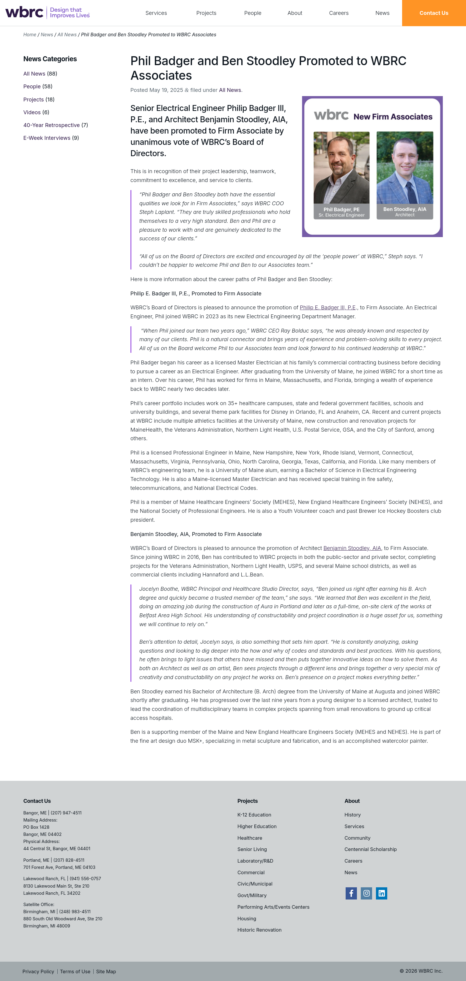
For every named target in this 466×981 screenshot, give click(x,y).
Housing (246, 919)
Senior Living (252, 849)
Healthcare (249, 838)
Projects (206, 13)
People (253, 13)
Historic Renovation (259, 930)
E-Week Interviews (46, 138)
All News (67, 34)
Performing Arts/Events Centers (273, 907)
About (295, 13)
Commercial (251, 872)
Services (156, 13)
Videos (32, 112)
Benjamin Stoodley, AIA (352, 548)
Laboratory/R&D (255, 861)
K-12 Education (254, 815)
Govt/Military (252, 895)
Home (29, 34)
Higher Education (257, 826)
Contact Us (434, 13)
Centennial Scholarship (370, 849)
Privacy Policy (38, 971)
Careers (339, 13)
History (352, 815)
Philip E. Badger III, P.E (327, 307)
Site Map (106, 971)
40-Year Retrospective (51, 125)
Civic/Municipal (255, 884)
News (382, 13)
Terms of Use (75, 971)
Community (357, 838)
